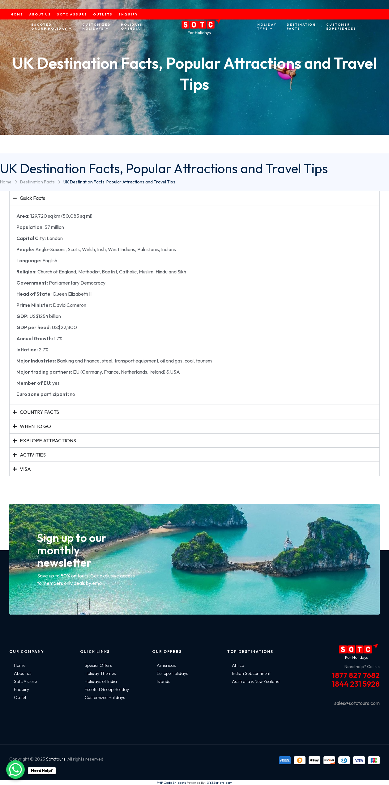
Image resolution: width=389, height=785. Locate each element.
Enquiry (21, 689)
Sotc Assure (25, 681)
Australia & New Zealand (256, 681)
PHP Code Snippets (171, 782)
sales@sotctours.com (357, 703)
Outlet (20, 697)
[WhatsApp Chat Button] (15, 769)
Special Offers (98, 665)
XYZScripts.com (220, 782)
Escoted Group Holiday (107, 689)
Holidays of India (101, 681)
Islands (163, 681)
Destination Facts (37, 182)
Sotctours (56, 759)
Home (5, 182)
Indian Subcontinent (251, 673)
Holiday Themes (100, 673)
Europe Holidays (172, 673)
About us (22, 673)
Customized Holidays (105, 697)
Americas (166, 665)
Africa (238, 665)
